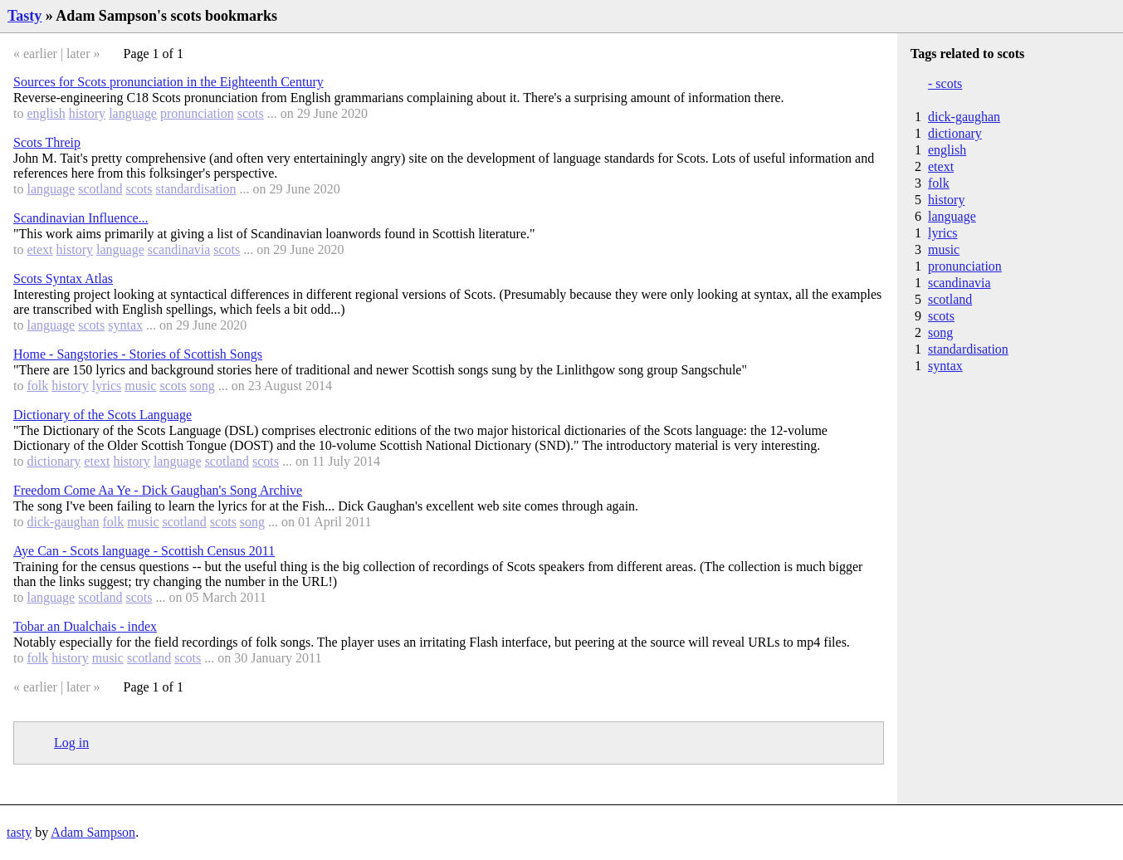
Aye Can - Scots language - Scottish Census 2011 (144, 551)
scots (250, 113)
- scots (945, 83)
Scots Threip (47, 142)
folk (37, 386)
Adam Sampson (93, 832)
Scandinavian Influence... (81, 218)
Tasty (24, 15)
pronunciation (197, 113)
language (133, 113)
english (46, 113)
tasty (19, 832)
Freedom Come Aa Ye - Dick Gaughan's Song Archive (157, 490)
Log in (71, 742)
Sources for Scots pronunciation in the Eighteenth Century (168, 82)
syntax (125, 325)
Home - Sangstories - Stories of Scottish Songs (137, 354)
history (87, 113)
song (201, 386)
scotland (100, 189)
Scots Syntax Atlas (63, 278)
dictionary (54, 461)
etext (39, 249)
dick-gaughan (63, 522)
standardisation (196, 189)
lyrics (107, 386)
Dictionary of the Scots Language (102, 415)
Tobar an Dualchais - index (85, 626)
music (140, 386)
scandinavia (179, 249)
